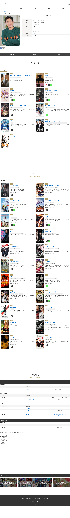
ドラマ (7, 8)
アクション (52, 187)
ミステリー (22, 278)
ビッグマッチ (14, 246)
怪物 (46, 75)
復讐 (46, 324)
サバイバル (13, 248)
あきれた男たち (49, 337)
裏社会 (22, 233)
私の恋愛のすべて (50, 106)
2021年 (47, 73)
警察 (46, 77)
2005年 (12, 290)
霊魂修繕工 (13, 90)
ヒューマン (15, 92)
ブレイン (12, 121)
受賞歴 (58, 54)
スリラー (12, 187)
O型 (3, 47)
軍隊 (11, 278)
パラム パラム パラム (16, 216)
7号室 (46, 216)
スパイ (56, 187)
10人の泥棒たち (14, 261)
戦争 (18, 278)
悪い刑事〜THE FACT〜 (52, 90)
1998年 (47, 335)
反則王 (12, 337)
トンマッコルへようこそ (52, 292)
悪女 (11, 231)
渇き (46, 276)
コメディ (15, 107)
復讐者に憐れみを (50, 322)
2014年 (12, 104)
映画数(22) (3, 180)
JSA (11, 276)
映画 (21, 8)
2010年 (47, 119)
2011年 (12, 119)
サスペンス (50, 77)
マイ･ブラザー (49, 307)
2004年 (47, 305)
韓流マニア (5, 3)
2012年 (12, 259)
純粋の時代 (48, 231)
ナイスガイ (13, 136)
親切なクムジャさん (15, 307)
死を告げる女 (14, 185)
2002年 (47, 320)
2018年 (47, 88)
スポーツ (16, 339)
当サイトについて (29, 498)
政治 (53, 107)
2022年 (12, 73)
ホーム (23, 498)
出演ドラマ (11, 54)
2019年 (12, 199)
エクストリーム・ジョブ (52, 201)
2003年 (12, 134)
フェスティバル (49, 261)
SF (19, 77)
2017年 (47, 214)
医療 (19, 92)
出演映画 (35, 54)
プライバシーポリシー (38, 498)
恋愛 (11, 77)
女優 (49, 8)
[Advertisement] (26, 157)
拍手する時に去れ (15, 292)
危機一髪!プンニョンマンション (54, 121)
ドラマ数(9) (3, 70)
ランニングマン (49, 246)
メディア (16, 293)
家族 (54, 309)
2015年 (47, 229)
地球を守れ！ (14, 322)
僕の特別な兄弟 (14, 201)
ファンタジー (16, 77)
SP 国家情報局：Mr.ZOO (52, 185)
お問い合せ (46, 498)
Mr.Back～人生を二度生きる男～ (19, 106)
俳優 (35, 8)
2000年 (12, 335)
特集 (63, 8)
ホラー (55, 278)
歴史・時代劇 (48, 233)
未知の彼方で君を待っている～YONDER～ (22, 75)
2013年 (47, 104)
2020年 (12, 88)
